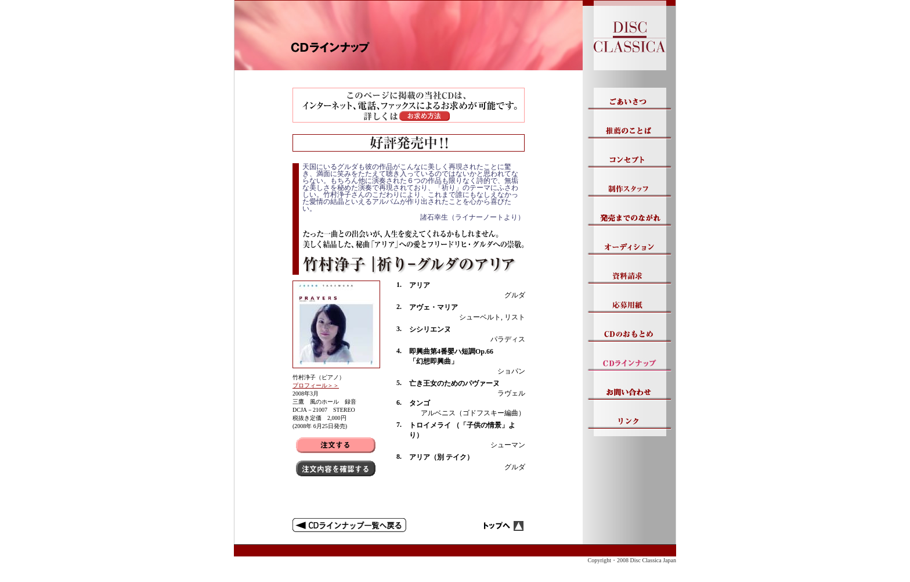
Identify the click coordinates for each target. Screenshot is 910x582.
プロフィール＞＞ (315, 385)
